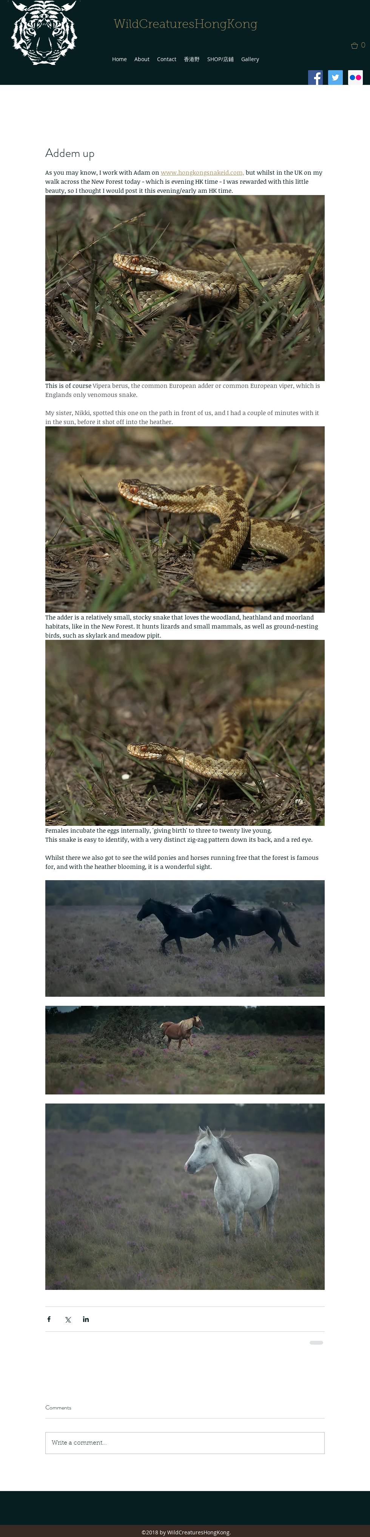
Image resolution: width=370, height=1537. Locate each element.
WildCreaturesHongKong (185, 25)
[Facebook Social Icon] (315, 77)
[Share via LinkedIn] (85, 1319)
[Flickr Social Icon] (355, 77)
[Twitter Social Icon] (335, 77)
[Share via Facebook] (48, 1319)
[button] (360, 46)
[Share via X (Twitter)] (67, 1319)
